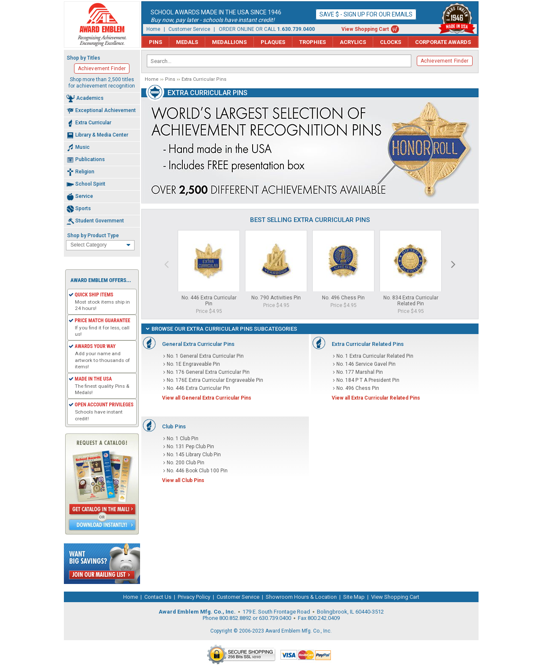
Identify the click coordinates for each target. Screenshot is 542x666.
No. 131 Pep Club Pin (190, 446)
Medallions (229, 42)
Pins (155, 42)
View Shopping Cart (365, 29)
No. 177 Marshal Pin (359, 372)
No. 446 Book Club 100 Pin (197, 471)
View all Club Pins (183, 480)
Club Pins (174, 426)
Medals (187, 42)
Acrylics (353, 42)
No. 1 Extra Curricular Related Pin (374, 356)
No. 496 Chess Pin (343, 298)
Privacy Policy (194, 597)
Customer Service (189, 29)
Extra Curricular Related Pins (368, 344)
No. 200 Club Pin (185, 463)
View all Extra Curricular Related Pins (376, 398)
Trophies (312, 42)
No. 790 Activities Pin (276, 298)
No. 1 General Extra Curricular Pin (205, 356)
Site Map (354, 597)
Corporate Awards (443, 42)
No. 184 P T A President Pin (367, 380)
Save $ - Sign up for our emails (366, 14)
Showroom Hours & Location (301, 597)
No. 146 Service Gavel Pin (366, 364)
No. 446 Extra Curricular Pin (209, 301)
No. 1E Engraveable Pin (193, 364)
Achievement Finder (445, 61)
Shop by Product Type (93, 235)
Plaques (273, 42)
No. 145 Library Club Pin (194, 455)
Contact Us (157, 597)
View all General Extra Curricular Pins (206, 398)
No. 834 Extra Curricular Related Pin (410, 301)
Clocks (390, 42)
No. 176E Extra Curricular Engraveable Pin (215, 380)
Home (153, 29)
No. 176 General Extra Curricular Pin (208, 372)
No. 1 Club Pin (182, 438)
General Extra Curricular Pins (198, 344)
